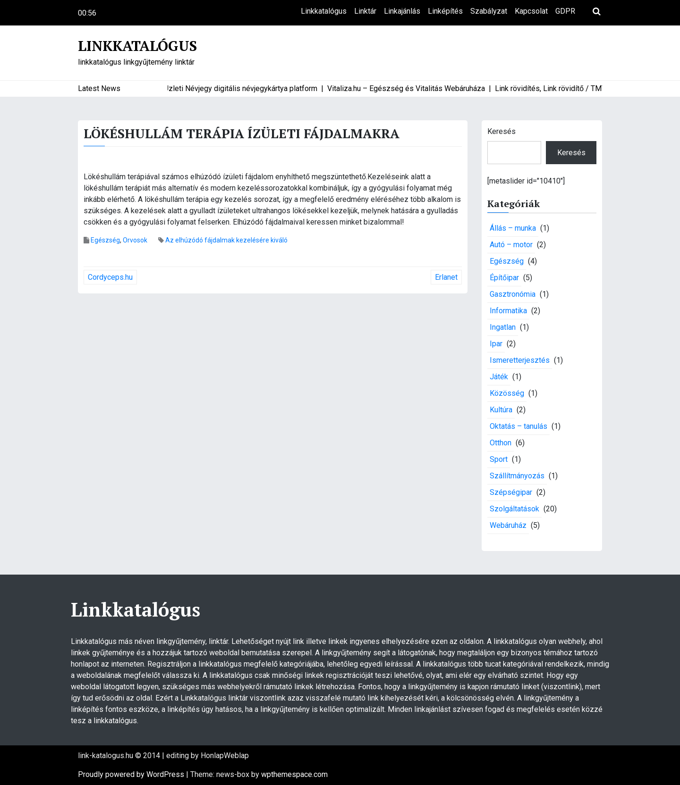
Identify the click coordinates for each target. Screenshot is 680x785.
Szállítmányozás (517, 475)
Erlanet (446, 277)
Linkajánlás (402, 11)
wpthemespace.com (294, 774)
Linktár (365, 11)
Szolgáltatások (514, 508)
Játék (499, 376)
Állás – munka (513, 228)
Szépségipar (511, 492)
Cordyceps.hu (110, 277)
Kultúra (501, 409)
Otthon (500, 442)
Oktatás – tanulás (518, 426)
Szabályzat (488, 11)
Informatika (508, 310)
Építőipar (504, 277)
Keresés (501, 131)
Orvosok (135, 240)
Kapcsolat (531, 11)
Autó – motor (511, 244)
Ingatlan (503, 327)
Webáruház (508, 525)
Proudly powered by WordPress (132, 774)
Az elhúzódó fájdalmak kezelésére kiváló (226, 240)
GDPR (565, 11)
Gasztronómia (513, 294)
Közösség (507, 393)
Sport (499, 459)
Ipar (496, 343)
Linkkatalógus (324, 11)
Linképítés (445, 11)
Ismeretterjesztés (520, 360)
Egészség (105, 240)
